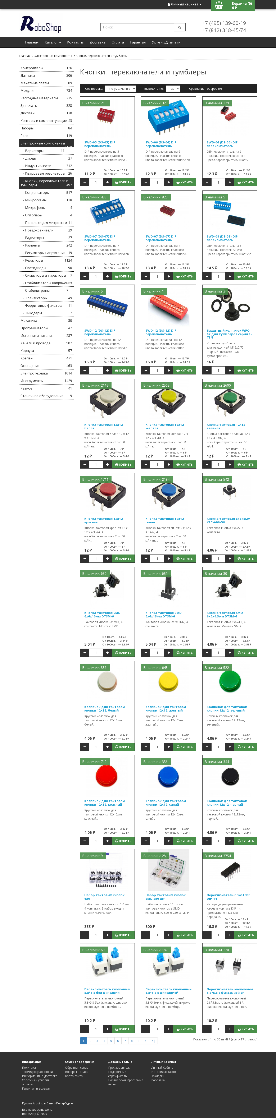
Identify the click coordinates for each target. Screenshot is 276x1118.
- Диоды (46, 158)
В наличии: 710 (94, 761)
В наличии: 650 (94, 573)
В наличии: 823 (155, 197)
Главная (32, 42)
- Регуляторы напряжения (46, 252)
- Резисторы (46, 260)
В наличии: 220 (217, 950)
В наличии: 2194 (156, 479)
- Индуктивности (46, 166)
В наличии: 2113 (95, 385)
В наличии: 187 (155, 950)
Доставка (97, 42)
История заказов (163, 1072)
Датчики (46, 75)
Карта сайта (74, 1076)
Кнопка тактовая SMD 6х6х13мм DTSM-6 (163, 614)
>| (153, 1041)
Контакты (75, 42)
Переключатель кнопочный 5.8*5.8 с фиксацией (168, 991)
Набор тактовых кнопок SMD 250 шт (165, 897)
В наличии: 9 (92, 856)
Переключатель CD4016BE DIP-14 (228, 897)
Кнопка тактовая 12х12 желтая (164, 426)
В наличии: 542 (217, 479)
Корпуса (46, 350)
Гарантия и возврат (36, 1088)
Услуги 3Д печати (166, 42)
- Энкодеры (46, 313)
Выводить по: (154, 89)
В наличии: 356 (94, 667)
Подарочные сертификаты (117, 1074)
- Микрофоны (46, 207)
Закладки (157, 1076)
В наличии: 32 (154, 103)
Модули (46, 90)
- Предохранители (46, 230)
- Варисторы (43, 150)
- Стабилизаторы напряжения (46, 284)
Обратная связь (76, 1067)
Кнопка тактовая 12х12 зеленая (226, 426)
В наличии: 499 (94, 197)
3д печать (46, 105)
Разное (46, 388)
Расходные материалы (46, 98)
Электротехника (46, 373)
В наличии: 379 (217, 103)
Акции (112, 1084)
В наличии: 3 (215, 291)
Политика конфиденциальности (37, 1070)
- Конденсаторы (46, 192)
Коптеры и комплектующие (46, 120)
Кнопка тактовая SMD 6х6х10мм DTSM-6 (102, 614)
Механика (46, 320)
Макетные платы (46, 83)
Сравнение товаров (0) (205, 89)
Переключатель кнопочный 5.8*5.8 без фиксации (107, 991)
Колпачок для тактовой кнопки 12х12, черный (227, 802)
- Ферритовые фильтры (46, 305)
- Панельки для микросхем (46, 222)
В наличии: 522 (217, 667)
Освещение (46, 365)
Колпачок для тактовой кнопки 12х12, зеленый (227, 708)
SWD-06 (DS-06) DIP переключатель (160, 144)
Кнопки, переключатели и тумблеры (101, 56)
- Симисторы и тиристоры (46, 275)
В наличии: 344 (217, 761)
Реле (46, 135)
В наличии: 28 (154, 856)
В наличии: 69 (93, 950)
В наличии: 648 (155, 667)
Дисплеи (46, 113)
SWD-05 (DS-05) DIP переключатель (99, 144)
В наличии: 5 (215, 197)
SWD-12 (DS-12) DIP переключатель (99, 332)
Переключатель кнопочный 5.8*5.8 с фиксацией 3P (230, 991)
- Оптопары (46, 215)
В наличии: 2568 (156, 385)
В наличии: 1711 (95, 479)
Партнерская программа (125, 1080)
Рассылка (158, 1080)
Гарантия (138, 42)
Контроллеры (46, 68)
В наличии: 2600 (218, 385)
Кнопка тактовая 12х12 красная (103, 520)
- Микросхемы (46, 200)
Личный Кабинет (163, 1067)
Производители (119, 1067)
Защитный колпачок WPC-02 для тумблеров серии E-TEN (229, 333)
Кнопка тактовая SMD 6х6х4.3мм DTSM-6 (225, 614)
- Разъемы (46, 245)
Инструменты (46, 380)
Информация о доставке (39, 1076)
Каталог (53, 42)
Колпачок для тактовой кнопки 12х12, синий (165, 802)
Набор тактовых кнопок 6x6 (104, 897)
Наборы (46, 128)
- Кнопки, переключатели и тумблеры (46, 183)
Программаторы (46, 328)
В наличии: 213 (94, 103)
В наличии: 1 (153, 291)
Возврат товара (76, 1072)
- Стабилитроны (44, 290)
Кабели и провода (46, 343)
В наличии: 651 (155, 573)
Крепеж (46, 358)
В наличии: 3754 (218, 856)
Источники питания (46, 335)
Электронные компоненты (53, 56)
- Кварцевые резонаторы (46, 173)
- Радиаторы (46, 237)
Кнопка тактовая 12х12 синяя (164, 520)
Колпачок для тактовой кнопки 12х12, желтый (165, 708)
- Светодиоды (46, 268)
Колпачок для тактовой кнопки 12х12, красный (104, 802)
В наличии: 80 (216, 573)
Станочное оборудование (46, 396)
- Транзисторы (46, 298)
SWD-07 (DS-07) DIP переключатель (99, 238)
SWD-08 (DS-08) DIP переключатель (222, 238)
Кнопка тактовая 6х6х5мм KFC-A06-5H (228, 520)
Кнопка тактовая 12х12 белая (103, 426)
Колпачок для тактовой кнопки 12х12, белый (104, 708)
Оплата (118, 42)
